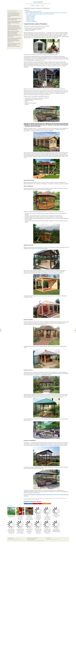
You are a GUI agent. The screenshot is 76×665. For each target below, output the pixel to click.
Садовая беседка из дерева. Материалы (33, 11)
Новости (38, 5)
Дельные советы (55, 548)
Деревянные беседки (31, 17)
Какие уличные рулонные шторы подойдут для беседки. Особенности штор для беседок (14, 44)
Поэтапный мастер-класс (40, 548)
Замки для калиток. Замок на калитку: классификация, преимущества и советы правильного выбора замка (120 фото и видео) (14, 34)
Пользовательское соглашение (34, 588)
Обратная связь (48, 588)
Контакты (28, 588)
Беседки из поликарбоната (32, 21)
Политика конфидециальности (31, 589)
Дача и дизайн (38, 2)
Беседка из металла (30, 20)
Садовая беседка (29, 548)
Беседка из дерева (34, 548)
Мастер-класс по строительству (48, 548)
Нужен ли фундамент (31, 16)
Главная (33, 5)
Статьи (42, 5)
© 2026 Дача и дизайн (10, 588)
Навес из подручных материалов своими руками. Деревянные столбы (14, 22)
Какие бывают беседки (31, 15)
